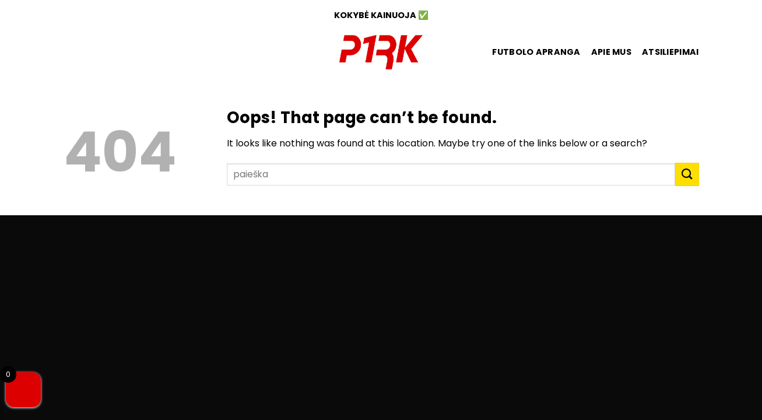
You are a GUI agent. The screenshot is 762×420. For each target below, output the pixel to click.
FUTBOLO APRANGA (536, 52)
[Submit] (686, 174)
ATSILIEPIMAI (670, 52)
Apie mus (611, 52)
